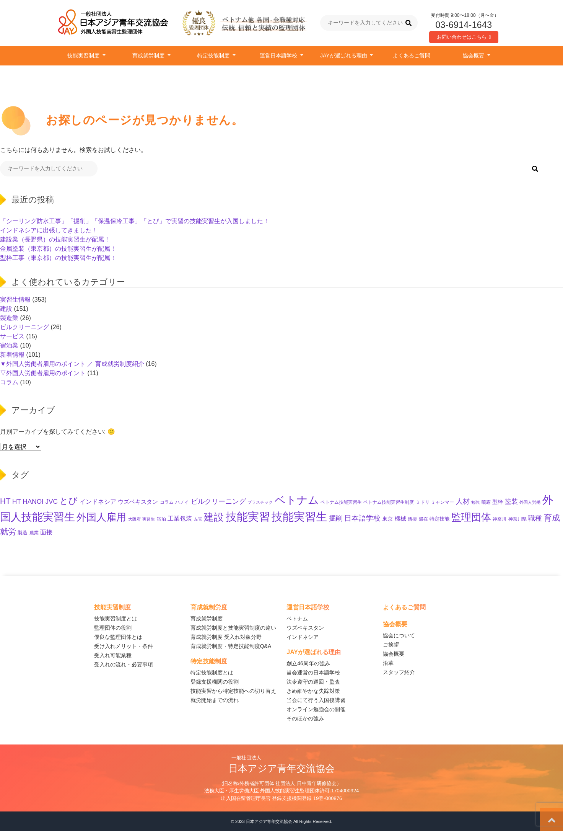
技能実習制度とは (115, 618)
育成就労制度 (149, 55)
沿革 (388, 663)
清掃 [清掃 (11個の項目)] (412, 519)
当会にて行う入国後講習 (315, 700)
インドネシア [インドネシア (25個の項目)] (98, 501)
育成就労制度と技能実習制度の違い (233, 628)
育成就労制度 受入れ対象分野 (226, 637)
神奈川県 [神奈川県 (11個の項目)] (517, 519)
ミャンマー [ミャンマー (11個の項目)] (442, 502)
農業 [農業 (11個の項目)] (34, 532)
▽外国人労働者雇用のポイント (43, 373)
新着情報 (12, 354)
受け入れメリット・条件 (123, 646)
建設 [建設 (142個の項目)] (214, 517)
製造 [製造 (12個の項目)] (23, 532)
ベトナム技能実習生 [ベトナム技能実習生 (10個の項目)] (341, 502)
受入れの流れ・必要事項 (123, 664)
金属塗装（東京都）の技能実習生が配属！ (58, 248)
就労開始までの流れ (214, 700)
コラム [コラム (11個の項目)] (167, 502)
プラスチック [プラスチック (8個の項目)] (260, 502)
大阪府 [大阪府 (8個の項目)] (134, 519)
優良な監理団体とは (118, 637)
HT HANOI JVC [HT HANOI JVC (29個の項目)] (35, 501)
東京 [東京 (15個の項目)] (387, 519)
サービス (12, 336)
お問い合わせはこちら (464, 37)
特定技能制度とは (211, 672)
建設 (6, 308)
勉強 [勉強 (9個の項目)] (475, 502)
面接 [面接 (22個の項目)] (46, 532)
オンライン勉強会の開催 (315, 709)
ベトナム (297, 618)
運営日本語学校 (279, 55)
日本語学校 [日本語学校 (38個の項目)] (362, 518)
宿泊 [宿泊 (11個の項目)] (161, 519)
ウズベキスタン (305, 628)
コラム (9, 382)
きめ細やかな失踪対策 (313, 691)
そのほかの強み (305, 718)
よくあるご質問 (411, 55)
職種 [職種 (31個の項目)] (535, 518)
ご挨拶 (391, 645)
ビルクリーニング (24, 327)
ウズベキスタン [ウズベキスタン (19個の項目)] (138, 501)
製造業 (9, 318)
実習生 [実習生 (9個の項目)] (148, 519)
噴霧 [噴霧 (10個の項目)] (486, 502)
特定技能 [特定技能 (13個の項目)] (439, 519)
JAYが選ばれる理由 (344, 55)
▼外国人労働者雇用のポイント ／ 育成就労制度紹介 (72, 364)
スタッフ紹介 (399, 672)
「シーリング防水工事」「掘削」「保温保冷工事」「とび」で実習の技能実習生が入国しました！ (134, 221)
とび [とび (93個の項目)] (68, 501)
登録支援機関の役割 (214, 682)
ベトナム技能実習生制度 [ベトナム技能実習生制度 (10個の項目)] (388, 502)
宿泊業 (9, 345)
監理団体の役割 (113, 628)
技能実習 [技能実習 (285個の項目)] (248, 517)
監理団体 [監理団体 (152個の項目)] (471, 517)
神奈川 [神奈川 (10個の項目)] (499, 518)
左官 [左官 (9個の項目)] (198, 519)
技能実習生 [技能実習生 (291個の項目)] (299, 516)
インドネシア (302, 637)
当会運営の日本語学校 (313, 672)
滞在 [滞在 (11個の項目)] (423, 519)
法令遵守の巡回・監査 (313, 682)
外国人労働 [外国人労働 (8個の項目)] (529, 502)
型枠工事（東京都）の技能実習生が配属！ (58, 258)
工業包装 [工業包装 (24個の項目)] (180, 518)
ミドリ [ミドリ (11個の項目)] (423, 502)
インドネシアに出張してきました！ (49, 230)
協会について (399, 635)
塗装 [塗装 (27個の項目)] (511, 501)
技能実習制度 (84, 55)
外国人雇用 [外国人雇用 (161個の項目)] (101, 517)
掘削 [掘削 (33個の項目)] (336, 518)
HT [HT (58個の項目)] (5, 500)
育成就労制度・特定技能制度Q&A (231, 646)
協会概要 (474, 55)
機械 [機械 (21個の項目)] (400, 518)
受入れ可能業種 (113, 655)
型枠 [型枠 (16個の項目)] (497, 502)
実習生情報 (15, 299)
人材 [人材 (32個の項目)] (463, 501)
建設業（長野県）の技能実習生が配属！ (55, 239)
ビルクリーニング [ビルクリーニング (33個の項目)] (218, 501)
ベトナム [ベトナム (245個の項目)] (297, 500)
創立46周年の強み (308, 663)
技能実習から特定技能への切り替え (233, 691)
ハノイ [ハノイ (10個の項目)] (182, 502)
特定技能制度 (214, 55)
